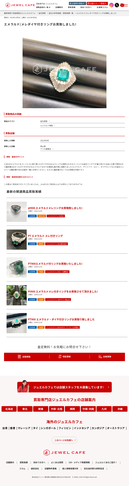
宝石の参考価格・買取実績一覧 (62, 13)
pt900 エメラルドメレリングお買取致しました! (55, 208)
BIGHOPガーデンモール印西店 (62, 327)
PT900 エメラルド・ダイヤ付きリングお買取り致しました (61, 319)
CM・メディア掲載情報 (79, 462)
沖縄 (119, 409)
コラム (22, 468)
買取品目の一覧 (42, 7)
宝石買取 (43, 13)
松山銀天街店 (56, 244)
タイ (35, 428)
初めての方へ (86, 7)
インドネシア (81, 428)
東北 (24, 409)
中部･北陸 (56, 409)
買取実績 (71, 7)
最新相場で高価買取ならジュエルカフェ (21, 13)
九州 (104, 409)
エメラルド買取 (46, 125)
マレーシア (24, 428)
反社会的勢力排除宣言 (94, 468)
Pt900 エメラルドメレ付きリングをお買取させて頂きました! (63, 291)
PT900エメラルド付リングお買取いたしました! (55, 263)
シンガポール (48, 428)
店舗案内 (59, 7)
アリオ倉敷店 (45, 149)
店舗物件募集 (51, 468)
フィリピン (65, 428)
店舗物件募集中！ (79, 3)
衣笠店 (55, 216)
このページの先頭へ (64, 440)
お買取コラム (102, 7)
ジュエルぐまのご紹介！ (106, 462)
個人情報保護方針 (70, 468)
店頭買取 (32, 216)
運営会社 (35, 468)
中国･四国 (88, 409)
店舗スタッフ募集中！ (99, 3)
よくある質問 (57, 462)
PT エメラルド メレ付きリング (45, 236)
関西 (72, 409)
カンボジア (98, 428)
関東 (40, 409)
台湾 (4, 428)
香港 (12, 428)
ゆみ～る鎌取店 (57, 272)
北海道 (9, 409)
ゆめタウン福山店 (58, 299)
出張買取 (107, 356)
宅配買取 (66, 356)
